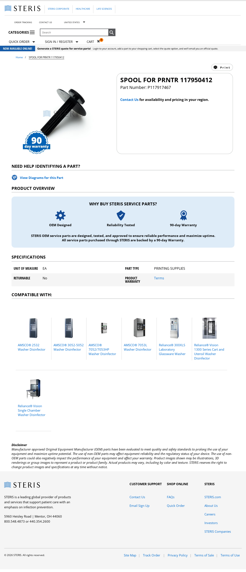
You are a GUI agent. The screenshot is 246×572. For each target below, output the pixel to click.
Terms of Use (230, 555)
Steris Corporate (58, 8)
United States (72, 22)
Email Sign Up (139, 505)
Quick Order (22, 42)
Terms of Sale (204, 555)
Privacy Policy (178, 555)
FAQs (170, 497)
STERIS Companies (217, 531)
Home (19, 57)
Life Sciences (104, 8)
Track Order (152, 555)
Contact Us (45, 22)
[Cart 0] (93, 42)
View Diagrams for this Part (41, 178)
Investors (211, 523)
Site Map (130, 555)
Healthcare (83, 8)
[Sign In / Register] (61, 41)
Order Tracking (23, 22)
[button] (111, 32)
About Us (211, 505)
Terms (159, 278)
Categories (21, 32)
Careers (209, 514)
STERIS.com (212, 497)
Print (224, 67)
